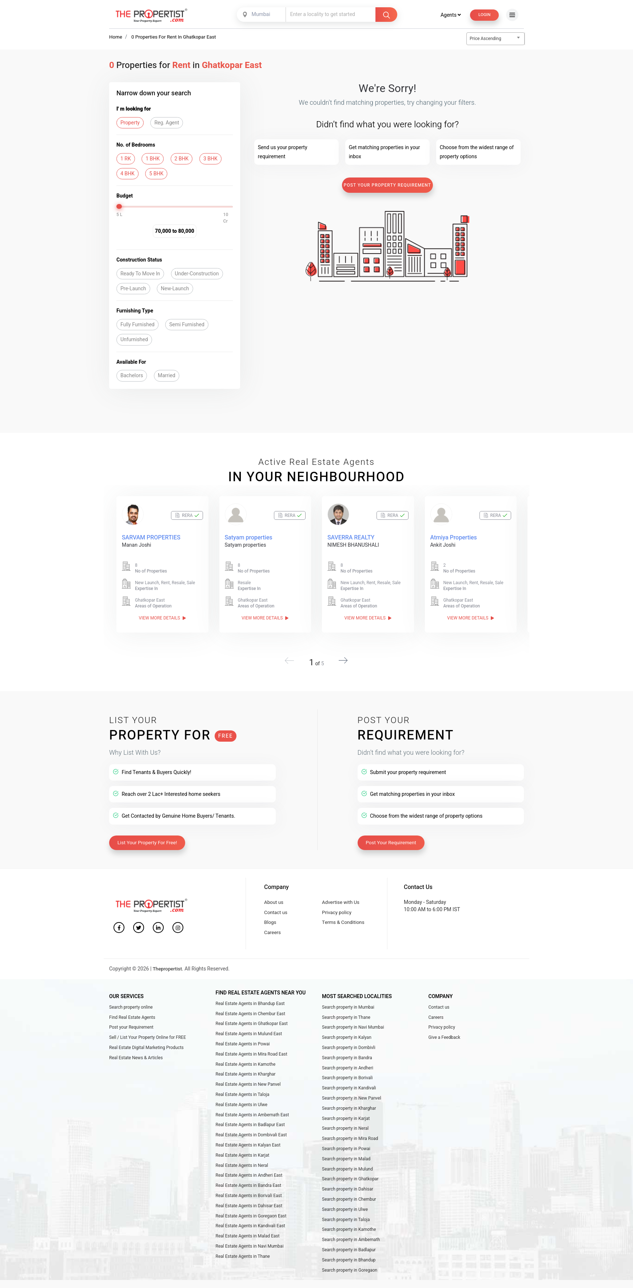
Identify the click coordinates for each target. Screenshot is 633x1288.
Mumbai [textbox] (260, 14)
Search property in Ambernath (351, 1255)
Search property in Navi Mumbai (353, 1029)
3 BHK (210, 159)
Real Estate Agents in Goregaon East (251, 1230)
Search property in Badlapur (349, 1266)
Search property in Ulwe (345, 1223)
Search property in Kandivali (349, 1093)
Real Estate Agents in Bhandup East (250, 1004)
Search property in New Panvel (351, 1104)
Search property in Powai (346, 1158)
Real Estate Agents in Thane (243, 1273)
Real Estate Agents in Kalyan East (248, 1154)
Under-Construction (197, 274)
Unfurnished (134, 340)
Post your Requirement (131, 1029)
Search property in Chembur (349, 1212)
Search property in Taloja (346, 1233)
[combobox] (261, 14)
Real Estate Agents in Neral (242, 1176)
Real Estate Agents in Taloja (243, 1100)
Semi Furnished (186, 325)
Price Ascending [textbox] (485, 39)
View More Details (162, 618)
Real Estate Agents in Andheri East (249, 1187)
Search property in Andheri (347, 1072)
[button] (341, 658)
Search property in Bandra (347, 1061)
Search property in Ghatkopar (350, 1190)
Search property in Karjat (346, 1125)
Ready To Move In (140, 274)
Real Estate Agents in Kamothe (246, 1068)
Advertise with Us (342, 900)
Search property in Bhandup (348, 1276)
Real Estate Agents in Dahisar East (249, 1219)
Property (130, 123)
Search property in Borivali (347, 1083)
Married (166, 376)
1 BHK (153, 159)
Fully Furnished (137, 325)
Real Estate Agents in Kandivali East (250, 1240)
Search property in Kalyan (346, 1040)
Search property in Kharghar (349, 1115)
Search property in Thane (346, 1018)
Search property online (131, 1007)
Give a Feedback (445, 1040)
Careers (273, 933)
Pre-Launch (133, 289)
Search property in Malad (346, 1169)
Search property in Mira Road (350, 1147)
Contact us (276, 910)
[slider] (119, 206)
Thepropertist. (169, 969)
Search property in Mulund (347, 1179)
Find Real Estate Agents (132, 1018)
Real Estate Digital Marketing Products (146, 1050)
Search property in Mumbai (348, 1007)
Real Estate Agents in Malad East (248, 1251)
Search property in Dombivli (348, 1050)
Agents (448, 15)
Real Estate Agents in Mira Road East (251, 1057)
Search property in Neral (345, 1136)
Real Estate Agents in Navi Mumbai (250, 1262)
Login (483, 14)
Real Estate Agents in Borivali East (249, 1208)
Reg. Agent (166, 123)
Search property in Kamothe (349, 1244)
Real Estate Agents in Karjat (243, 1165)
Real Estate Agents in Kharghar (246, 1079)
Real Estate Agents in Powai (243, 1047)
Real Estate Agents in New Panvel (248, 1089)
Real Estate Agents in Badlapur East (250, 1133)
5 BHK (156, 174)
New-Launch (175, 289)
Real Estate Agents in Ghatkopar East (252, 1025)
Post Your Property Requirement (387, 185)
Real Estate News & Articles (136, 1061)
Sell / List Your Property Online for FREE (147, 1040)
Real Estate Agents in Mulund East (249, 1036)
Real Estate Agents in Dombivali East (251, 1143)
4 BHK (127, 174)
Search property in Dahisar (347, 1201)
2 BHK (182, 159)
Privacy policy (337, 910)
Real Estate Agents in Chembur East (250, 1014)
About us (274, 900)
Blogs (270, 921)
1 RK (125, 159)
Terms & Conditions (344, 921)
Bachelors (131, 376)
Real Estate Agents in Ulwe (241, 1111)
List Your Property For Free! (149, 839)
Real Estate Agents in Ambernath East (252, 1122)
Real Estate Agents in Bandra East (248, 1197)
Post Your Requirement (393, 839)
